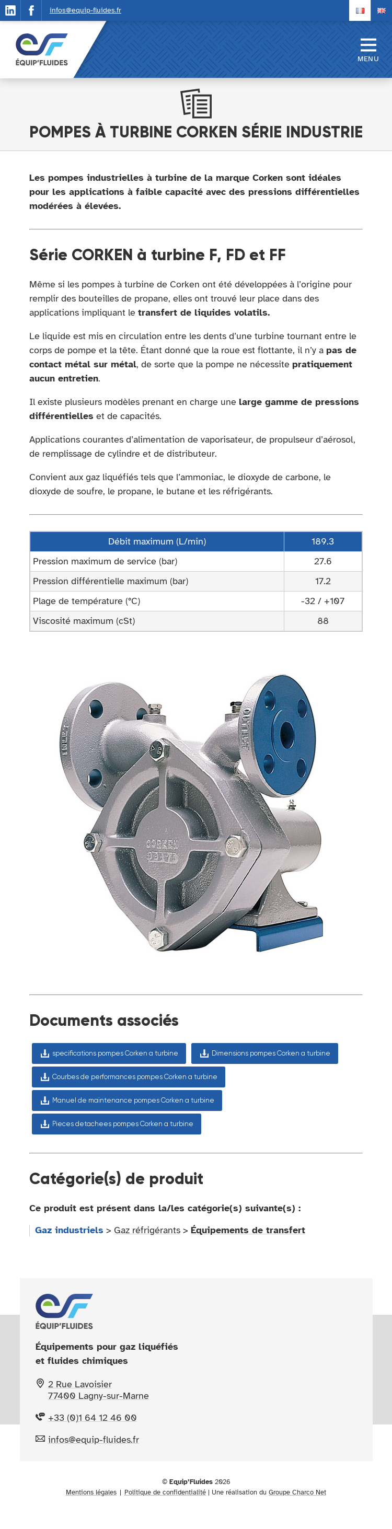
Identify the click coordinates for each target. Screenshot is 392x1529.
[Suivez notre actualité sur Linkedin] (10, 10)
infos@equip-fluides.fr (85, 10)
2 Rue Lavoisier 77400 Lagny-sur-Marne (98, 1390)
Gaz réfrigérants (147, 1230)
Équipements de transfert (248, 1230)
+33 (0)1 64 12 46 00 (92, 1417)
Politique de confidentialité (165, 1492)
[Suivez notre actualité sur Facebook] (31, 10)
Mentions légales (91, 1492)
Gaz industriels (69, 1230)
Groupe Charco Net (297, 1492)
